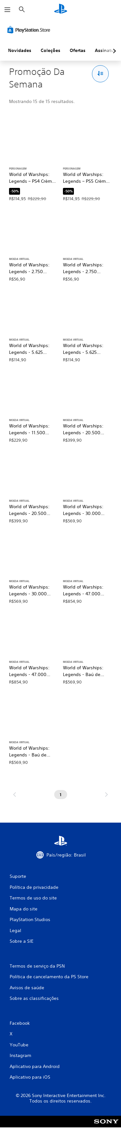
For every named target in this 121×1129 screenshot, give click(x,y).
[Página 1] (60, 794)
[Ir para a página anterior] (14, 794)
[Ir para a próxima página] (106, 794)
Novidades (19, 50)
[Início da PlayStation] (61, 9)
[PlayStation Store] (30, 30)
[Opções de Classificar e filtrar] (100, 73)
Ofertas (78, 50)
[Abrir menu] (7, 9)
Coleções (50, 50)
